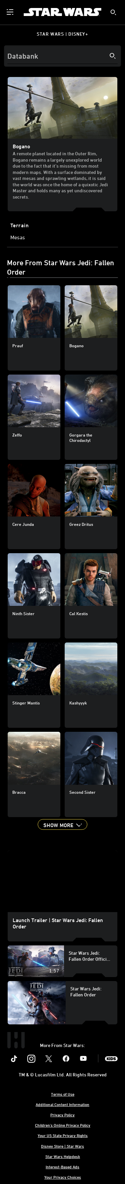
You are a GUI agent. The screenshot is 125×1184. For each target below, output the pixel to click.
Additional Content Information (62, 1104)
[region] (62, 881)
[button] (62, 824)
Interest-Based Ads (62, 1166)
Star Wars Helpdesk (62, 1156)
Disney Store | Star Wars (62, 1146)
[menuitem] (11, 12)
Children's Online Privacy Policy (62, 1125)
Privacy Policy (62, 1114)
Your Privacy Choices (62, 1177)
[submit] (113, 12)
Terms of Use (62, 1094)
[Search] (62, 56)
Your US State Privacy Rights (63, 1135)
